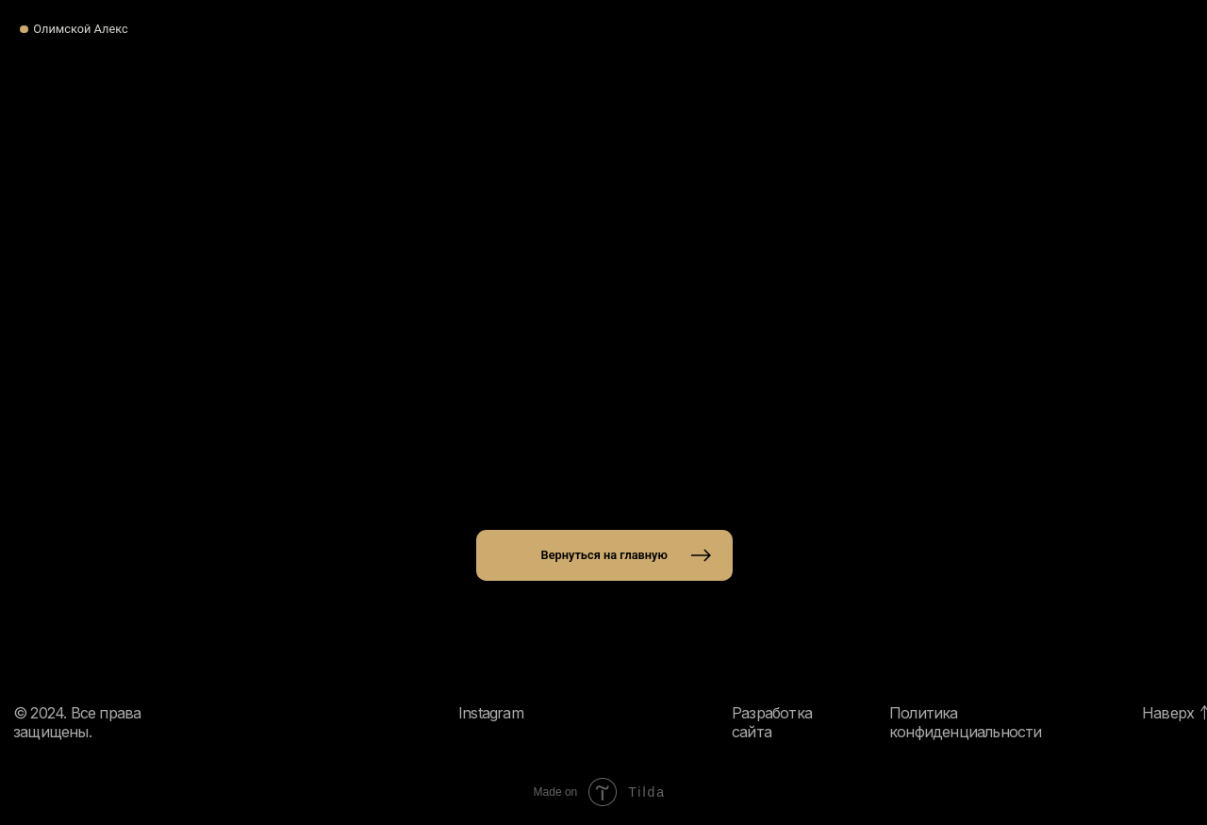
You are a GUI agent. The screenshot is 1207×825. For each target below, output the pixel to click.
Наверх (1168, 712)
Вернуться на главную (604, 555)
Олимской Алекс (80, 29)
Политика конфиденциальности (965, 722)
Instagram (490, 712)
